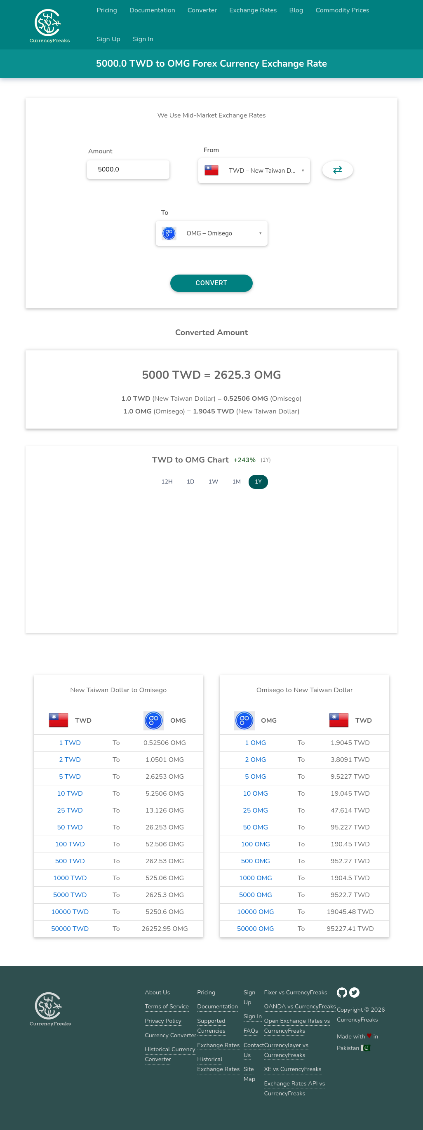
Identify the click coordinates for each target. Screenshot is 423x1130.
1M (237, 482)
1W (214, 482)
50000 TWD (70, 928)
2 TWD (70, 759)
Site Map (249, 1074)
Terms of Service (167, 1006)
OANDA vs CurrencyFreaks (300, 1006)
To (165, 212)
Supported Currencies (211, 1026)
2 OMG (255, 759)
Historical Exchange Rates (218, 1064)
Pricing (106, 10)
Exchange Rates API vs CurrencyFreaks (294, 1088)
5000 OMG (255, 895)
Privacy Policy (163, 1021)
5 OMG (255, 776)
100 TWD (70, 844)
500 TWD (70, 861)
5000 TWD (70, 895)
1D (191, 482)
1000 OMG (255, 878)
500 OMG (255, 861)
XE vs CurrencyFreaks (292, 1069)
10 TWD (70, 793)
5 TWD (70, 776)
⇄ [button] (337, 170)
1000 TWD (70, 878)
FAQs (251, 1031)
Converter (202, 10)
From (211, 150)
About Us (157, 992)
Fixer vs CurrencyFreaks (295, 992)
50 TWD (70, 827)
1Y (258, 482)
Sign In (143, 39)
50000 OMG (255, 928)
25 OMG (255, 810)
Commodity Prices (342, 10)
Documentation (152, 10)
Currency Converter (170, 1035)
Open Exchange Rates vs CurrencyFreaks (297, 1026)
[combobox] (254, 170)
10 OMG (255, 793)
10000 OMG (255, 911)
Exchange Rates (253, 10)
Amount (100, 151)
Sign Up (108, 39)
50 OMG (255, 827)
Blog (296, 10)
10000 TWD (70, 911)
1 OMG (255, 742)
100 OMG (255, 844)
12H (167, 482)
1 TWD (70, 742)
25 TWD (70, 810)
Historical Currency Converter (170, 1054)
